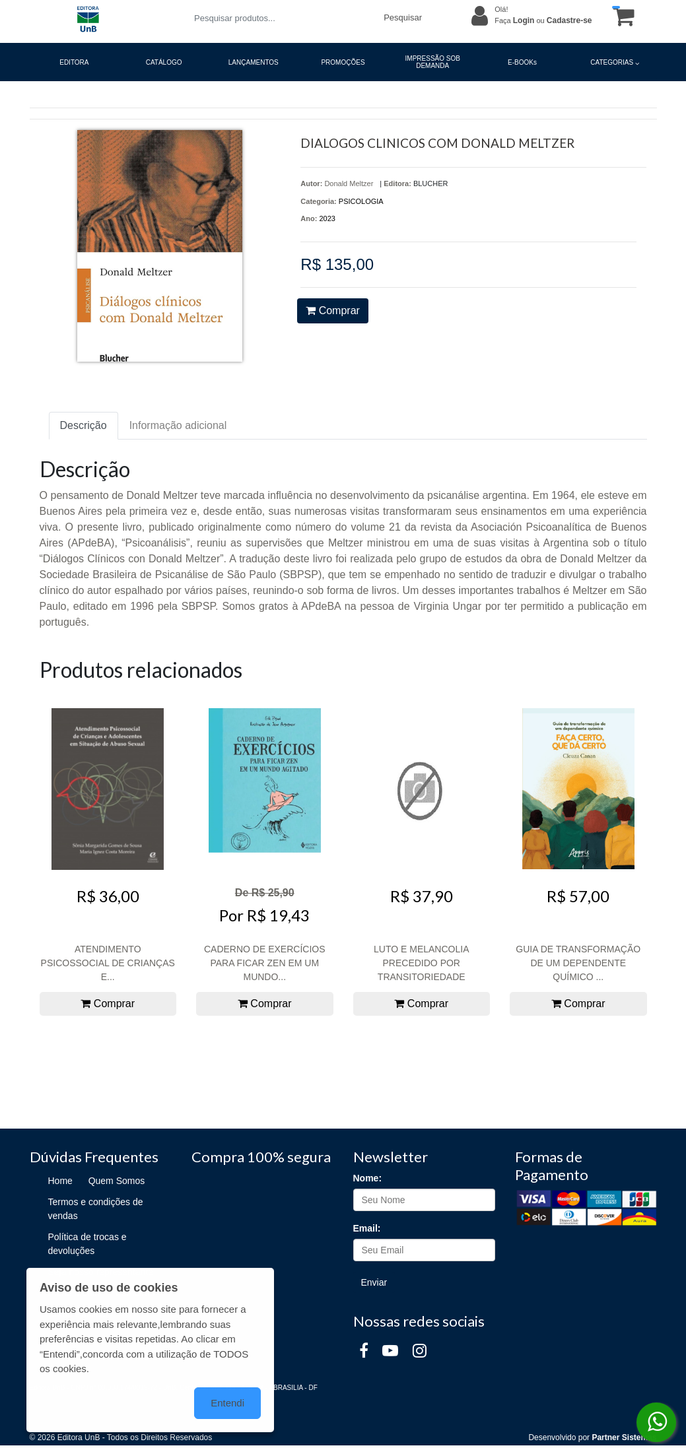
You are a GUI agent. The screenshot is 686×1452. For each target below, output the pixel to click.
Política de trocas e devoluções (87, 1244)
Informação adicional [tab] (178, 425)
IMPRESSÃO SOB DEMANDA (432, 62)
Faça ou (543, 20)
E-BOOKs (522, 62)
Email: (367, 1228)
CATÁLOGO (164, 62)
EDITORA (73, 62)
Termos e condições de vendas (95, 1209)
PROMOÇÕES (342, 62)
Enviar (374, 1282)
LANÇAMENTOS (253, 62)
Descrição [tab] (83, 425)
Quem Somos (116, 1180)
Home (60, 1180)
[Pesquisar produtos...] (281, 18)
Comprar (333, 310)
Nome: (367, 1178)
